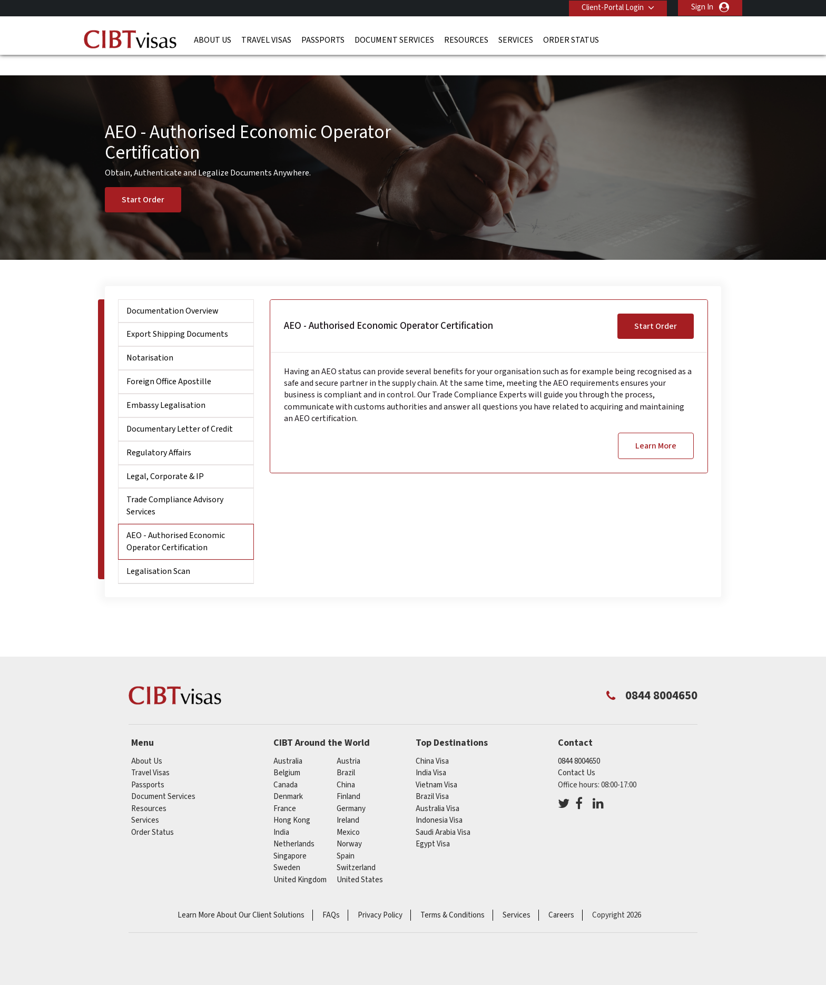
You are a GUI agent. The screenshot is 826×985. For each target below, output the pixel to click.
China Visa (432, 742)
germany (351, 789)
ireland (348, 801)
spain (346, 837)
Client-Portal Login (612, 7)
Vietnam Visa (436, 766)
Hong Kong (291, 801)
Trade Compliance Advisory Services (174, 487)
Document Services (394, 39)
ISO (413, 948)
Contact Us (576, 753)
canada (285, 766)
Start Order (143, 181)
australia (287, 742)
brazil (346, 753)
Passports (323, 39)
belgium (286, 753)
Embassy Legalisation (165, 386)
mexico (348, 813)
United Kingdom (300, 860)
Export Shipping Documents (177, 315)
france (284, 789)
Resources (466, 39)
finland (348, 777)
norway (349, 825)
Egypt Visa (433, 825)
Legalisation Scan (158, 552)
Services (515, 39)
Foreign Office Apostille (168, 362)
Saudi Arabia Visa (443, 813)
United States (360, 860)
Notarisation (149, 339)
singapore (290, 837)
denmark (288, 777)
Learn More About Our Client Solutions (241, 896)
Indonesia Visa (439, 801)
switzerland (356, 848)
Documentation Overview (172, 292)
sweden (286, 848)
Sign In (702, 7)
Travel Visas (266, 39)
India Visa (431, 753)
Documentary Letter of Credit (179, 410)
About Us (212, 39)
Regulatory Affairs (158, 434)
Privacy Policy (380, 896)
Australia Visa (437, 789)
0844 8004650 (579, 742)
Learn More (655, 426)
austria (348, 742)
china (346, 766)
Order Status (571, 39)
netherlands (293, 825)
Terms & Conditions (452, 896)
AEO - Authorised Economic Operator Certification (175, 522)
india (281, 813)
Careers (561, 896)
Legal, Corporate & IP (165, 457)
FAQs (331, 896)
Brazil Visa (432, 777)
